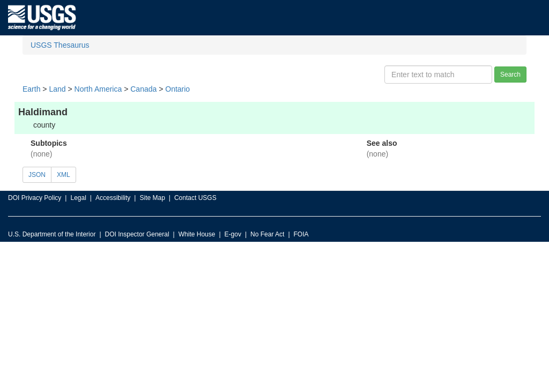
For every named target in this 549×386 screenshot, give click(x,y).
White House (197, 234)
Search (510, 74)
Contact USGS (195, 198)
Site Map (152, 198)
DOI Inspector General (137, 234)
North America (98, 89)
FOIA (301, 234)
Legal (78, 198)
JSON (37, 175)
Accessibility (112, 198)
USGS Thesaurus (60, 45)
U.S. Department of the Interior (51, 234)
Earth (31, 89)
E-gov (233, 234)
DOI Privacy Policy (34, 198)
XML (63, 175)
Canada (143, 89)
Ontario (177, 89)
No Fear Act (267, 234)
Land (57, 89)
